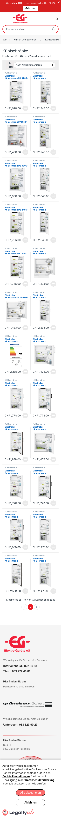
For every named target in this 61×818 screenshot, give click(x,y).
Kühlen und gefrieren (25, 36)
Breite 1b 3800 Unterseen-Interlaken (16, 744)
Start (4, 36)
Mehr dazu (30, 8)
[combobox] (26, 26)
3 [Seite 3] (37, 603)
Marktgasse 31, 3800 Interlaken (18, 683)
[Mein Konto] (57, 16)
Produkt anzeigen (25, 105)
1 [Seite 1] (24, 603)
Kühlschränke (11, 70)
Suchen (53, 26)
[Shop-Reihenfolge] (34, 62)
